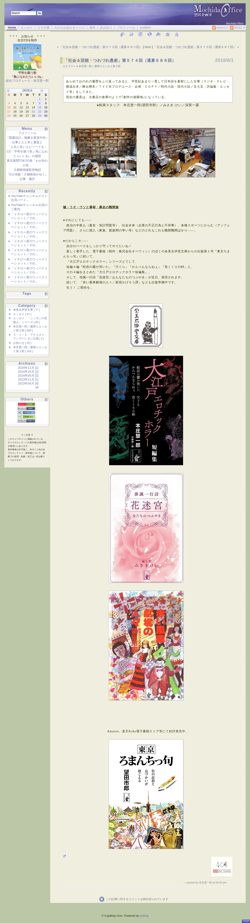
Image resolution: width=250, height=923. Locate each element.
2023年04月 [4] (28, 383)
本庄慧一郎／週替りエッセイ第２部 (100, 66)
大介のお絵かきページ (69, 27)
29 (39, 115)
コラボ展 (43, 27)
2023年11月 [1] (28, 379)
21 (33, 111)
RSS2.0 (237, 27)
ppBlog (144, 915)
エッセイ (27, 27)
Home (12, 27)
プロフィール (126, 27)
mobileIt (145, 27)
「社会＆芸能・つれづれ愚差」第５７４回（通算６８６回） (120, 60)
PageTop (245, 919)
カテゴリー (69, 66)
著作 (92, 27)
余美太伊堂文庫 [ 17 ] (26, 309)
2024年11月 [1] (28, 367)
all (36, 387)
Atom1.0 (220, 27)
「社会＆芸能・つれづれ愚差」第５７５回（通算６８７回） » (196, 47)
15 (39, 107)
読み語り (106, 27)
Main (148, 47)
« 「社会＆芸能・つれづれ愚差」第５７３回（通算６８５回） (100, 47)
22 (39, 111)
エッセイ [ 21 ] (22, 314)
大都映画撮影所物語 (27, 169)
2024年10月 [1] (28, 371)
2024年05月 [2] (28, 375)
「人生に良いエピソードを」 (27, 147)
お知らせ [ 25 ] (22, 343)
